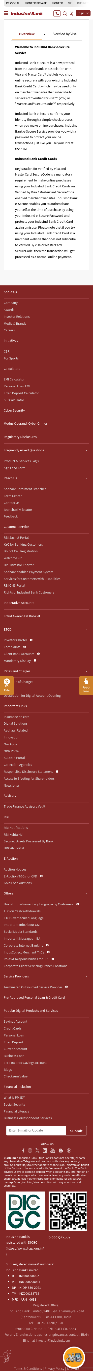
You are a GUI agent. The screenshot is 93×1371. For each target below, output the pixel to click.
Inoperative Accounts (19, 602)
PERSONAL (13, 3)
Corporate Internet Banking (23, 945)
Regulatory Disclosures (20, 437)
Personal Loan (14, 1035)
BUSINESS (83, 3)
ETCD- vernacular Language (24, 918)
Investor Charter (15, 640)
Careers (9, 330)
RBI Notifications (16, 827)
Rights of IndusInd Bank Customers (29, 592)
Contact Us (11, 502)
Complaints (12, 647)
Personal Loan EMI (17, 386)
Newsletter (11, 785)
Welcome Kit (13, 558)
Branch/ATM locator (18, 509)
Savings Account (15, 1021)
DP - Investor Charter (19, 565)
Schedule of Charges (18, 681)
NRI (70, 3)
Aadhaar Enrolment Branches (25, 489)
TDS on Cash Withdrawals (22, 911)
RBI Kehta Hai (13, 834)
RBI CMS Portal (14, 585)
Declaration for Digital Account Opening (32, 695)
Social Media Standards (20, 931)
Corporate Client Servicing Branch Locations (35, 966)
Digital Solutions (16, 723)
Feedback (11, 516)
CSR (6, 351)
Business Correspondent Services (28, 1118)
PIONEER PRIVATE (36, 3)
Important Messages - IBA (22, 938)
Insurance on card (17, 717)
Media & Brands (15, 323)
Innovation (11, 737)
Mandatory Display (17, 660)
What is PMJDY (14, 1097)
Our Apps (10, 744)
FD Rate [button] (7, 685)
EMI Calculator (14, 379)
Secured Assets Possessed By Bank (29, 841)
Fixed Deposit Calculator (21, 393)
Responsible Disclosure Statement (28, 771)
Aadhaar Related (16, 730)
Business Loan (14, 1055)
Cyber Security (14, 410)
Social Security (14, 1104)
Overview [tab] (27, 34)
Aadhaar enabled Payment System (28, 572)
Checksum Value (16, 1076)
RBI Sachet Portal (16, 537)
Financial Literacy (16, 1111)
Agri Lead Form (15, 468)
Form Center (13, 496)
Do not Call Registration (21, 551)
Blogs (8, 1069)
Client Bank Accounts (19, 654)
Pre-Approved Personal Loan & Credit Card (34, 997)
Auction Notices (15, 869)
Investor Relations (17, 316)
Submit (76, 1131)
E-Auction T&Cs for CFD (20, 876)
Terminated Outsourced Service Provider (33, 987)
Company (11, 302)
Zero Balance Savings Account (25, 1062)
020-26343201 (45, 1323)
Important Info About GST (22, 924)
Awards (9, 309)
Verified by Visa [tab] (65, 34)
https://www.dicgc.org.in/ (25, 1248)
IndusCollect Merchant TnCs (24, 952)
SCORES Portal (14, 757)
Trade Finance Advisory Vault (24, 806)
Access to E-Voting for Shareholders (29, 778)
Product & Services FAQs (21, 461)
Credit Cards (13, 1028)
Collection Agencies (18, 764)
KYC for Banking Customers (23, 544)
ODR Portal (12, 751)
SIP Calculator (14, 400)
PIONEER (57, 3)
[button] (86, 685)
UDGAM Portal (14, 848)
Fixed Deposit (13, 1042)
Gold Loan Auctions (18, 883)
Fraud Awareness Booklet (22, 616)
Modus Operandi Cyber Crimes (25, 423)
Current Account (15, 1049)
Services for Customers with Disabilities (32, 578)
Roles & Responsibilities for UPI (26, 959)
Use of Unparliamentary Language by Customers (38, 904)
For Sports (11, 358)
